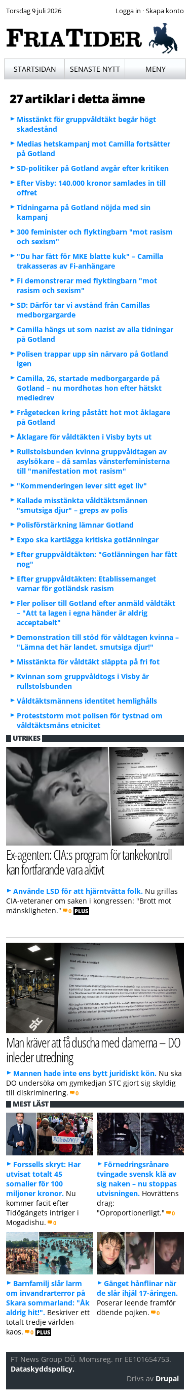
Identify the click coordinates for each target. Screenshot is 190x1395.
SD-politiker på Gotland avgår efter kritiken (93, 168)
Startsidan (35, 69)
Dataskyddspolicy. (42, 1369)
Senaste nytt (95, 69)
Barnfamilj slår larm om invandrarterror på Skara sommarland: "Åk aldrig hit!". (48, 1297)
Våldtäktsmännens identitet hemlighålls (87, 701)
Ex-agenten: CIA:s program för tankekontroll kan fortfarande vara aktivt (89, 862)
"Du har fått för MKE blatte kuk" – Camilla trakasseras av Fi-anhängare (90, 261)
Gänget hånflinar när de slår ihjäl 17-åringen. (137, 1288)
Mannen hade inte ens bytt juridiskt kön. (85, 1073)
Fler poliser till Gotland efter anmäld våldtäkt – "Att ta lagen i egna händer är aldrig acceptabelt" (96, 612)
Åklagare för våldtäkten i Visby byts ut (84, 437)
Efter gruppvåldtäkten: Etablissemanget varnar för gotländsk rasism (86, 583)
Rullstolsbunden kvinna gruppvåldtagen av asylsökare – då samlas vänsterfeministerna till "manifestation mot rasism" (93, 461)
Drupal (167, 1378)
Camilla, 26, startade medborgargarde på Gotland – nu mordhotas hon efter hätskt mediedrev (89, 387)
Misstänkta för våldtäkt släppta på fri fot (88, 661)
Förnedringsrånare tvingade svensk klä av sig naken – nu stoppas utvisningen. (137, 1178)
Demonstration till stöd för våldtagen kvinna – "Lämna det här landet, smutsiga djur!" (98, 642)
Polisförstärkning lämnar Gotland (75, 525)
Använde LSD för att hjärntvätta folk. (78, 891)
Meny (155, 69)
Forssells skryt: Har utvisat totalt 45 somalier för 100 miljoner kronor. (43, 1178)
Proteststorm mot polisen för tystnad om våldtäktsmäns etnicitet (90, 720)
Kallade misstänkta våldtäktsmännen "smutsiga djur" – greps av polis (82, 505)
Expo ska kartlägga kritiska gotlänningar (88, 539)
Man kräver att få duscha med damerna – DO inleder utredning (93, 1049)
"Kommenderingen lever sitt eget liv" (82, 485)
